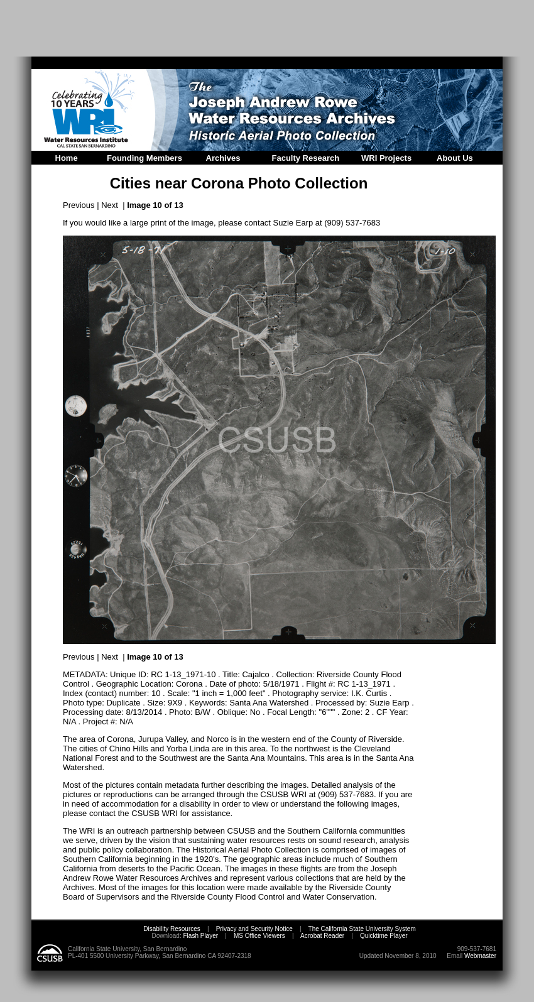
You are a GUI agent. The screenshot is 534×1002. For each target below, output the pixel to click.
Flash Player (200, 935)
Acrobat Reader (322, 935)
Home (66, 158)
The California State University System (362, 928)
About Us (455, 158)
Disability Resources (171, 928)
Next (109, 205)
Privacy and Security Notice (254, 928)
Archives (223, 158)
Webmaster (480, 955)
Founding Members (144, 158)
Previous (79, 205)
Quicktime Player (384, 935)
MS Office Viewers (259, 935)
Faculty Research (306, 158)
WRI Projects (386, 158)
